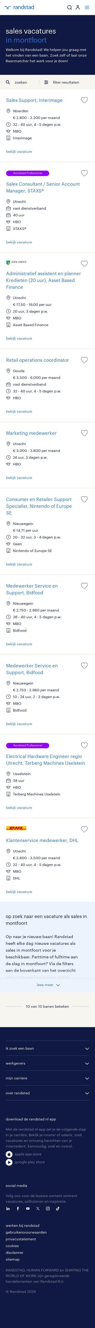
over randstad (18, 1093)
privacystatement (21, 1239)
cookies (12, 1245)
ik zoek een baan (20, 1048)
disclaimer (14, 1252)
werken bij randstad (22, 1225)
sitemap (12, 1259)
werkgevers (15, 1063)
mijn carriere (16, 1078)
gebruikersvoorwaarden (26, 1232)
